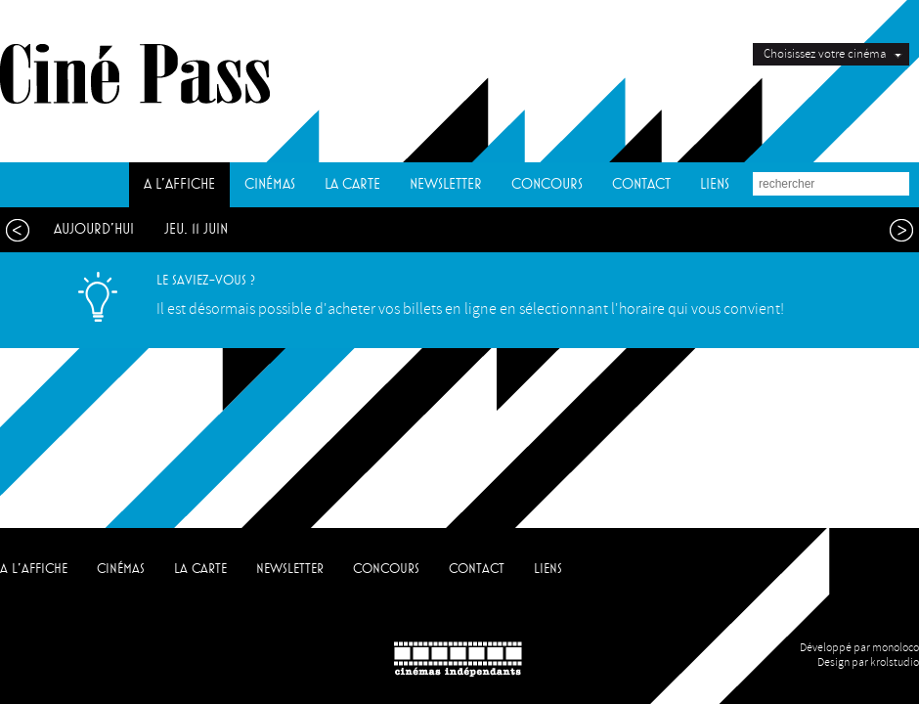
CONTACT (641, 184)
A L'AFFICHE (179, 184)
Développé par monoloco (859, 647)
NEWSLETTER (446, 184)
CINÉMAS (269, 184)
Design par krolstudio (868, 662)
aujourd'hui (94, 229)
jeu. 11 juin (196, 229)
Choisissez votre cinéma (825, 54)
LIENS (714, 184)
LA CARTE (352, 184)
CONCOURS (547, 184)
